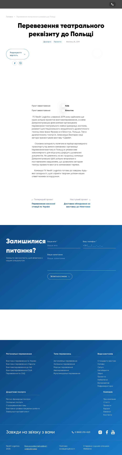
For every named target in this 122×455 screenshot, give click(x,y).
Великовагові (103, 383)
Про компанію (109, 399)
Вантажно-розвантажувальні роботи (23, 409)
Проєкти (107, 406)
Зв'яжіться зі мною (58, 276)
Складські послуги (14, 402)
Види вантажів (105, 354)
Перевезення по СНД (15, 374)
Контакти (107, 415)
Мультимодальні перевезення (67, 374)
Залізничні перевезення (64, 364)
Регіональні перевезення (19, 354)
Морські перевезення (63, 367)
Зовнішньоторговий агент (17, 412)
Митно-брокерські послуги (18, 399)
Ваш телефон (90, 242)
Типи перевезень (62, 354)
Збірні (100, 374)
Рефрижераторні (105, 386)
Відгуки (106, 409)
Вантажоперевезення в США (19, 370)
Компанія (107, 392)
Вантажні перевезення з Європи (20, 364)
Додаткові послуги (16, 392)
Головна (9, 17)
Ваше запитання (55, 255)
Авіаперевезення (61, 370)
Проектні (102, 377)
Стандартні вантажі (107, 361)
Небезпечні (103, 380)
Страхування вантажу (16, 406)
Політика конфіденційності (67, 447)
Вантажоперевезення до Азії (19, 367)
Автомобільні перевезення (65, 361)
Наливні (101, 364)
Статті (106, 402)
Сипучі (101, 367)
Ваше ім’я (52, 242)
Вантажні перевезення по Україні (21, 361)
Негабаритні (103, 370)
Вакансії (107, 412)
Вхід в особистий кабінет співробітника (36, 447)
